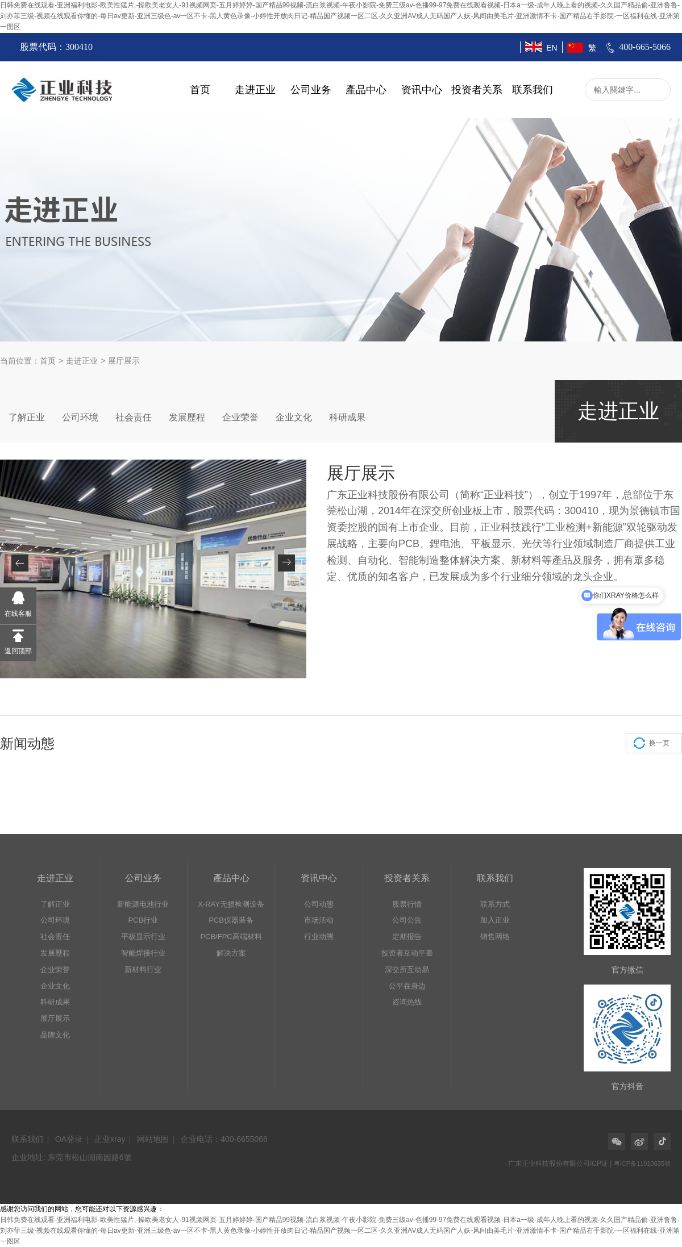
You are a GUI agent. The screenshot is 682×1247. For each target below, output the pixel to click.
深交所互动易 (407, 969)
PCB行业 (143, 920)
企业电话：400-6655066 (224, 1139)
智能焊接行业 (143, 953)
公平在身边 (407, 986)
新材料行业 (142, 969)
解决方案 (231, 953)
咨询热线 (407, 1002)
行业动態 (319, 936)
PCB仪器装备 (231, 920)
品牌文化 (55, 1035)
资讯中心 (421, 89)
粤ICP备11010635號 (642, 1163)
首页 (200, 89)
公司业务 (310, 89)
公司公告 (407, 920)
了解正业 (27, 417)
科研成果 (347, 417)
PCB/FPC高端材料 (230, 936)
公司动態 (319, 904)
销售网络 (495, 936)
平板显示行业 (143, 936)
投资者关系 (476, 89)
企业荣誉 (240, 417)
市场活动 (319, 920)
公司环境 (80, 417)
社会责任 (133, 417)
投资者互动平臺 (407, 953)
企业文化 (294, 417)
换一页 (659, 743)
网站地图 (153, 1139)
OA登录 (68, 1139)
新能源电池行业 (143, 904)
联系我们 (532, 89)
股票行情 (407, 904)
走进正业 (255, 89)
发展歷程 (187, 417)
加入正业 (495, 920)
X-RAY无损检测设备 (231, 904)
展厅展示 (55, 1018)
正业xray (109, 1139)
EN (551, 47)
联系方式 (495, 904)
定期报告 (407, 936)
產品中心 (366, 89)
